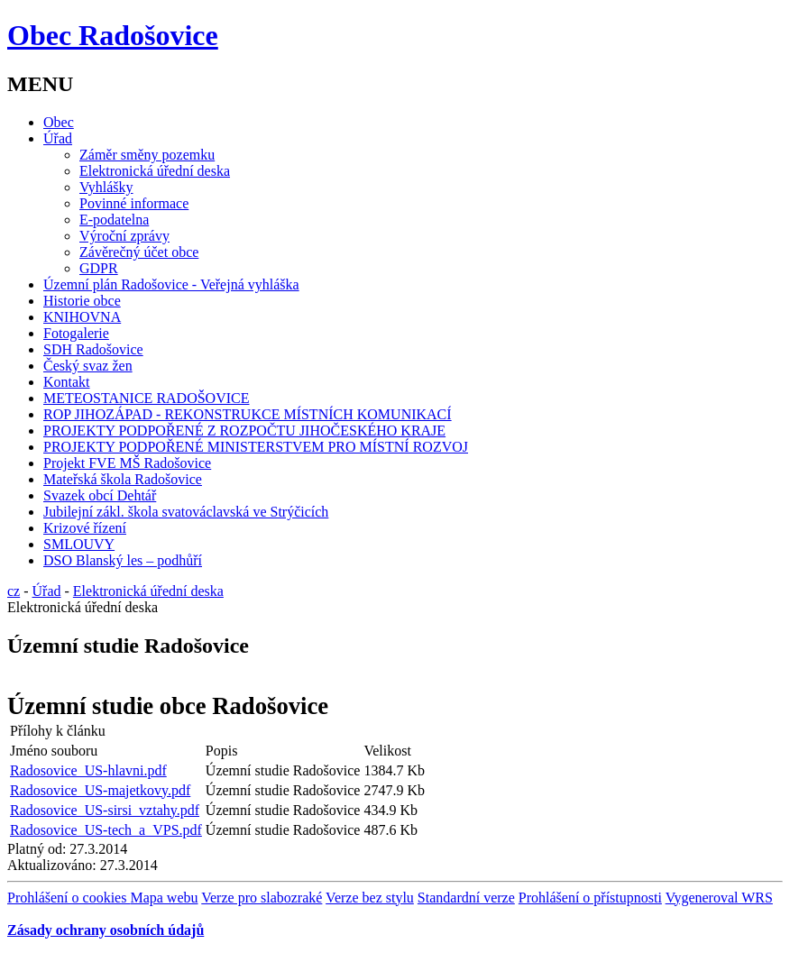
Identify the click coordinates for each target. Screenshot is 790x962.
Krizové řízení (84, 528)
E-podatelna (114, 219)
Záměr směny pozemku (147, 154)
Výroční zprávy (124, 235)
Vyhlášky (106, 187)
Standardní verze (466, 897)
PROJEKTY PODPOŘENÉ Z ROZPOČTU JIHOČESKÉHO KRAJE (244, 430)
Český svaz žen (88, 365)
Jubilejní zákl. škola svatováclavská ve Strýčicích (185, 511)
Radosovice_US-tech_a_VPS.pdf (106, 830)
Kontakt (66, 381)
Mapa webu (164, 897)
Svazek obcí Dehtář (99, 495)
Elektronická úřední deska (154, 171)
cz (13, 591)
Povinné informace (133, 203)
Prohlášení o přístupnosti (590, 897)
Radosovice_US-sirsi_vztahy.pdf (104, 810)
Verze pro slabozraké (261, 897)
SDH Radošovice (93, 349)
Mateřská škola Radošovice (122, 479)
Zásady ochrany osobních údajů (105, 930)
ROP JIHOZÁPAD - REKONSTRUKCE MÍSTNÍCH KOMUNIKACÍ (247, 414)
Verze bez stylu (370, 897)
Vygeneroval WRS (719, 897)
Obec (58, 122)
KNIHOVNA (82, 317)
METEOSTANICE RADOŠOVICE (146, 398)
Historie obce (82, 300)
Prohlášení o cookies (68, 897)
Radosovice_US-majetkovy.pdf (100, 790)
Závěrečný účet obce (138, 252)
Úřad (57, 138)
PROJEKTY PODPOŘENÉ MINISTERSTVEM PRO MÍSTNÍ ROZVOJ (255, 446)
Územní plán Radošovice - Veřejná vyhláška (171, 284)
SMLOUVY (79, 544)
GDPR (98, 268)
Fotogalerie (76, 333)
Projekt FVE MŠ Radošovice (127, 463)
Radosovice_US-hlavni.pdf (88, 770)
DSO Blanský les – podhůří (122, 560)
